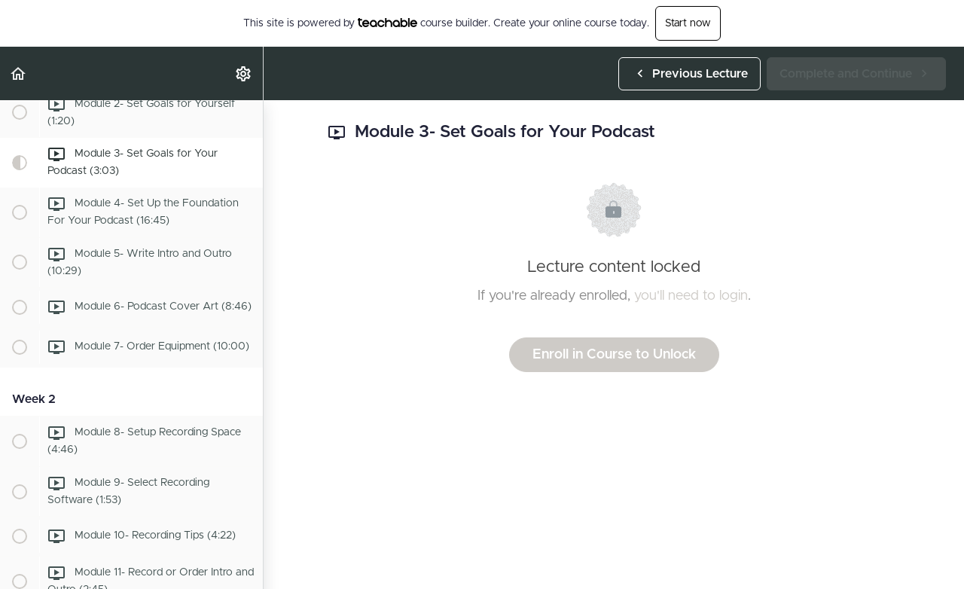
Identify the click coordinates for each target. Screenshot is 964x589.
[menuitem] (244, 73)
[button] (19, 73)
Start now (688, 23)
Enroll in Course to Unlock (614, 355)
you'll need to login (691, 296)
